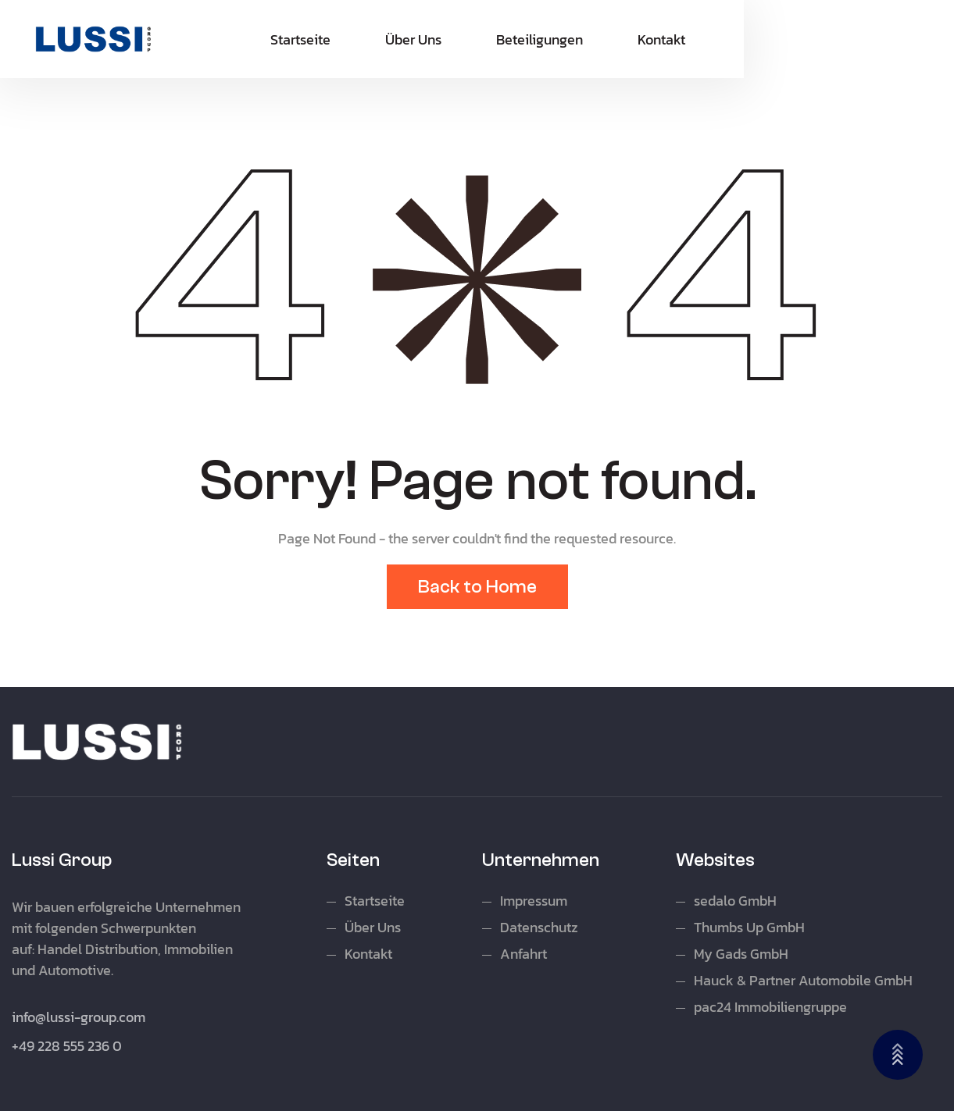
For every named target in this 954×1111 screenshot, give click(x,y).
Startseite (300, 39)
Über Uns (413, 39)
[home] (93, 39)
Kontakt (661, 39)
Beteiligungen (539, 39)
